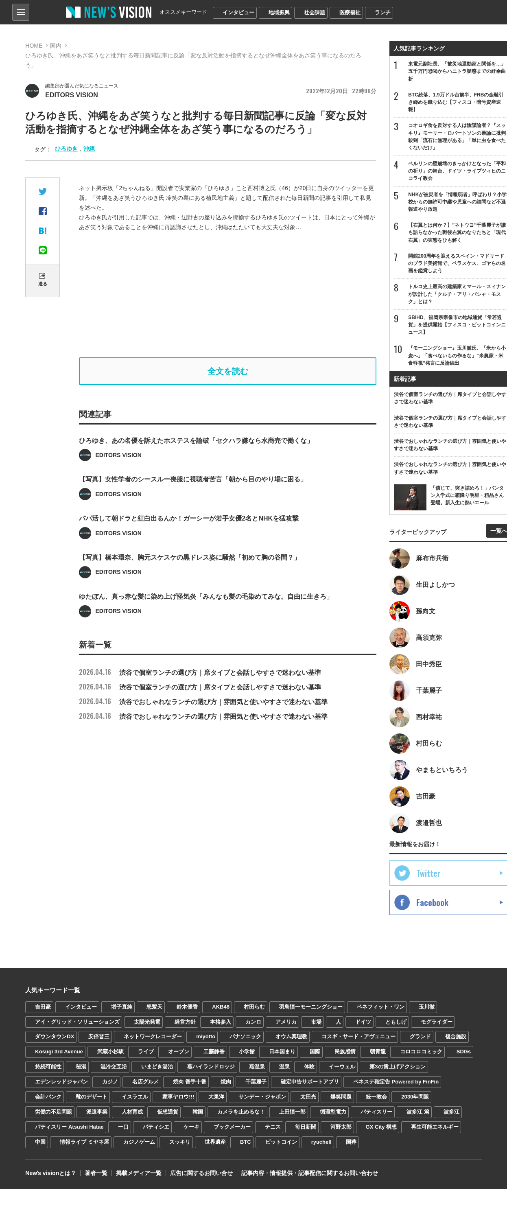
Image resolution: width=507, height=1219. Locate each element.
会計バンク (48, 1097)
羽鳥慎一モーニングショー (311, 1007)
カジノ (110, 1082)
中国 (40, 1142)
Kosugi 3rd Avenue (59, 1051)
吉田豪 (43, 1007)
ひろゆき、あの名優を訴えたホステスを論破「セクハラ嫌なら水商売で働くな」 (196, 464)
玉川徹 (427, 1007)
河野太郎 (341, 1127)
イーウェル (342, 1067)
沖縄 (89, 148)
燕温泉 (257, 1067)
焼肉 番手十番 (189, 1082)
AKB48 (220, 1007)
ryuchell (321, 1142)
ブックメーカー (232, 1127)
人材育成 (132, 1112)
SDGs (464, 1051)
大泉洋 (216, 1097)
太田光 (308, 1097)
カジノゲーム (139, 1142)
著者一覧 (96, 1173)
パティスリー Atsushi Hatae (69, 1127)
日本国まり (282, 1051)
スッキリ (179, 1142)
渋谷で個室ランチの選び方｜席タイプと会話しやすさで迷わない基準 (200, 672)
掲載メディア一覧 (139, 1173)
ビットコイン (281, 1142)
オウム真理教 (291, 1036)
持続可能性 (48, 1067)
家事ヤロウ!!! (178, 1097)
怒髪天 (154, 1007)
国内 (55, 45)
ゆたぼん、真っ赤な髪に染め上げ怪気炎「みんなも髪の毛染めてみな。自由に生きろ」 (206, 620)
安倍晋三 (98, 1036)
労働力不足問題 (53, 1112)
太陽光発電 (147, 1022)
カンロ (253, 1022)
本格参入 (220, 1022)
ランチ (383, 12)
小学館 (247, 1051)
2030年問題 (415, 1097)
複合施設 (455, 1036)
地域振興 (279, 12)
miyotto (205, 1036)
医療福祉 (350, 12)
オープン (178, 1051)
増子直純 (121, 1007)
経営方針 (185, 1022)
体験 (309, 1067)
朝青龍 (378, 1051)
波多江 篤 (417, 1112)
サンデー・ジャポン (262, 1097)
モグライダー (436, 1022)
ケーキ (191, 1127)
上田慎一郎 (292, 1112)
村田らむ (254, 1007)
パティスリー (376, 1112)
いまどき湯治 (157, 1067)
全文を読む (228, 371)
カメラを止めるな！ (241, 1112)
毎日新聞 (305, 1127)
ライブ (146, 1051)
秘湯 (81, 1067)
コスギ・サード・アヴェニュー (358, 1036)
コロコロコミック (421, 1051)
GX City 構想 (381, 1127)
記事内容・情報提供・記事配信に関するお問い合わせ (309, 1173)
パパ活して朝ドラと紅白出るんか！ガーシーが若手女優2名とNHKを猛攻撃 (189, 542)
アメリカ (286, 1022)
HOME (33, 45)
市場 (316, 1022)
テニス (273, 1127)
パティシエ (156, 1127)
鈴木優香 (187, 1007)
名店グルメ (145, 1082)
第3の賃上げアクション (397, 1067)
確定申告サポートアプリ (310, 1082)
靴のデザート (91, 1097)
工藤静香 (214, 1051)
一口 (123, 1127)
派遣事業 (96, 1112)
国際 (315, 1051)
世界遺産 (215, 1142)
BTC (245, 1142)
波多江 (451, 1112)
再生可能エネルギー (435, 1127)
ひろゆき (66, 148)
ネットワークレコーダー (153, 1036)
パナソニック (245, 1036)
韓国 (197, 1112)
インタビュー (238, 12)
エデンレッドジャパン (61, 1082)
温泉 (284, 1067)
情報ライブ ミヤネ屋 (84, 1142)
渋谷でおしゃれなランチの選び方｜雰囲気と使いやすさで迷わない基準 (203, 701)
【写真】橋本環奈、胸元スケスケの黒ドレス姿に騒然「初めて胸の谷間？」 (189, 581)
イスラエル (135, 1097)
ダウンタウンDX (54, 1036)
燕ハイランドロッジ (211, 1067)
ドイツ (363, 1022)
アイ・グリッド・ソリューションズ (77, 1022)
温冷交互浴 (114, 1067)
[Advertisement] (233, 295)
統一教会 (376, 1097)
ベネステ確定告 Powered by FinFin (396, 1082)
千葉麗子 (256, 1082)
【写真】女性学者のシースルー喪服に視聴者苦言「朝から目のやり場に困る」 (193, 503)
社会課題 (314, 12)
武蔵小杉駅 (110, 1051)
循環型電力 (333, 1112)
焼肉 (226, 1082)
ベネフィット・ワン (380, 1007)
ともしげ (395, 1022)
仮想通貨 (167, 1112)
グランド (420, 1036)
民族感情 (345, 1051)
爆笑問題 (341, 1097)
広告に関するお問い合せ (201, 1173)
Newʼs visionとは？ (50, 1173)
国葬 (351, 1142)
